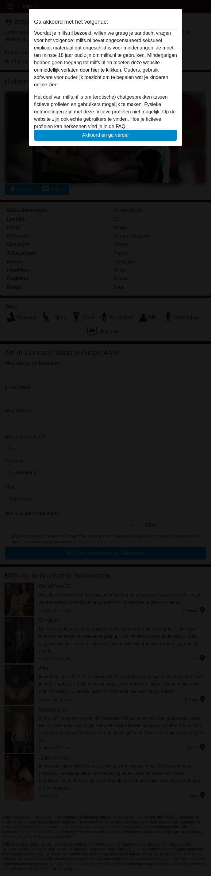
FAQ (120, 126)
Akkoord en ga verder (105, 135)
